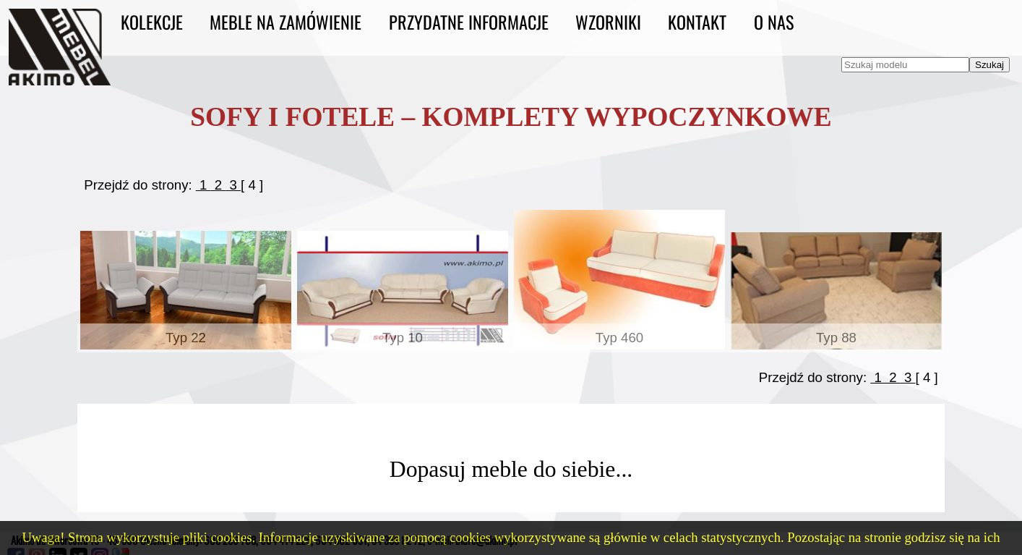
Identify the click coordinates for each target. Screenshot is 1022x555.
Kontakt (697, 22)
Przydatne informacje (469, 22)
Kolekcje (152, 22)
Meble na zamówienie (285, 22)
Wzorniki (608, 22)
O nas (774, 22)
